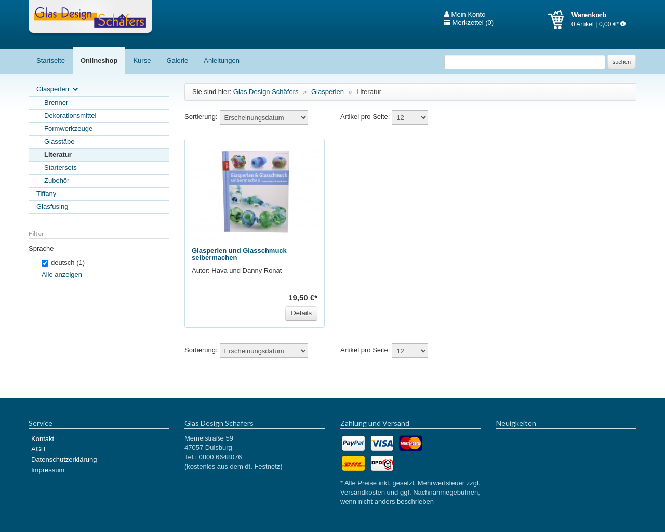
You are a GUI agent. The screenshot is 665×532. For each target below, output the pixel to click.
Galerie (177, 60)
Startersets (60, 167)
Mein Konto (464, 14)
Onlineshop (99, 60)
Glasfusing (52, 206)
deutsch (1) (63, 263)
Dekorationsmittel (70, 115)
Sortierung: (201, 117)
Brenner (56, 103)
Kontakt (42, 439)
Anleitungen (222, 60)
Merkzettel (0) (469, 23)
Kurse (142, 60)
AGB (38, 449)
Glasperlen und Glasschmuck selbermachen (239, 254)
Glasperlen (57, 90)
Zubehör (56, 180)
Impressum (47, 470)
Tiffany (46, 193)
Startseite (50, 60)
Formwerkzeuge (68, 128)
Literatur (58, 154)
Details (301, 313)
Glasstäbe (59, 141)
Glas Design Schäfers (90, 18)
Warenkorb (559, 19)
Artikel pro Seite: (365, 117)
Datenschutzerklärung (64, 459)
